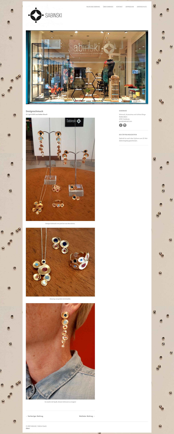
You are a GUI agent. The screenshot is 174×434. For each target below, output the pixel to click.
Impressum (130, 7)
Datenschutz (142, 7)
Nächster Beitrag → (87, 416)
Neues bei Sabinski (93, 7)
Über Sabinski (108, 7)
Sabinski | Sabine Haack (38, 426)
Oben (28, 428)
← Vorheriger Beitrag (34, 416)
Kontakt (119, 7)
